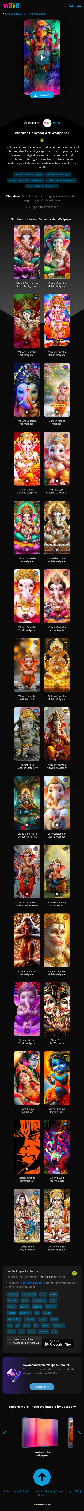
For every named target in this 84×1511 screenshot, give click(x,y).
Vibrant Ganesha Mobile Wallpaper (57, 285)
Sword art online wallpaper (28, 174)
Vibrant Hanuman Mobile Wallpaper (57, 973)
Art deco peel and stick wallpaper (26, 180)
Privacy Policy (64, 1491)
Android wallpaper (31, 1283)
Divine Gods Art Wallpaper (57, 1042)
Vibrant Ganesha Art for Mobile (57, 629)
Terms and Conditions (40, 1491)
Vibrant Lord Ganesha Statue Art (27, 766)
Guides (42, 1495)
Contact (7, 1491)
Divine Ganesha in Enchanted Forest (27, 835)
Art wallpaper (37, 13)
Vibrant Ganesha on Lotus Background (27, 285)
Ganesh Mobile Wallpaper (57, 422)
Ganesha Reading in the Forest (57, 904)
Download (42, 95)
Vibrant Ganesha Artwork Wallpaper (57, 766)
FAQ (76, 1491)
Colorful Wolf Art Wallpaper (57, 1179)
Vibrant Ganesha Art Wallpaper (27, 353)
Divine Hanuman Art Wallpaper (27, 973)
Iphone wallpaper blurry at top (42, 186)
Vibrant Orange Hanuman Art (27, 1179)
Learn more (41, 1387)
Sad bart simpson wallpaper (61, 180)
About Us (19, 1491)
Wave (51, 123)
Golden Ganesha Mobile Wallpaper (57, 697)
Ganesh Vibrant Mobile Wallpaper (27, 1042)
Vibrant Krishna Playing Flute (57, 1110)
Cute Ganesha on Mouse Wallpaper (57, 835)
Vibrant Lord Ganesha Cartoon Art (57, 491)
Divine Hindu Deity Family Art (27, 1248)
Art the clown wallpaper (58, 174)
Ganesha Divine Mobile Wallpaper (57, 560)
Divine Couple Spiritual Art (27, 1110)
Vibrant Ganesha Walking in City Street (27, 904)
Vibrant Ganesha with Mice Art (27, 697)
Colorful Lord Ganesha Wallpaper (27, 491)
